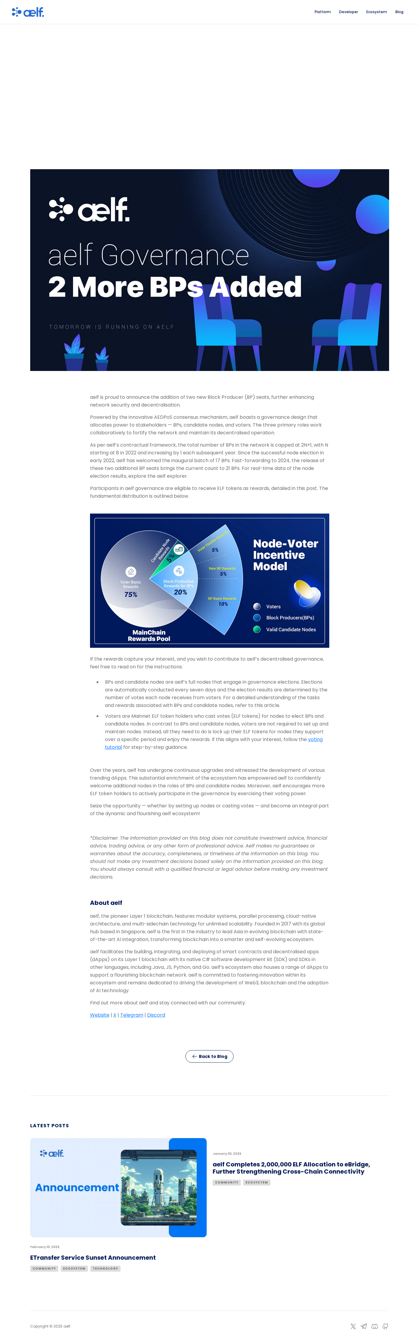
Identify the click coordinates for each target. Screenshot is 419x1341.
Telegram (131, 1015)
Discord (156, 1015)
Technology (105, 1268)
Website (99, 1015)
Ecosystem (74, 1268)
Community (44, 1268)
